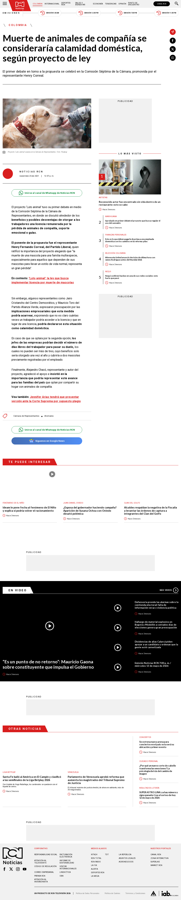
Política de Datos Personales (87, 893)
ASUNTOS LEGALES (127, 858)
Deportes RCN (65, 4)
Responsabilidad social (45, 854)
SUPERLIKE (155, 862)
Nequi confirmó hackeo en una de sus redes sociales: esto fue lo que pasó (131, 277)
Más (169, 590)
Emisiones (11, 13)
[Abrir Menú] (5, 3)
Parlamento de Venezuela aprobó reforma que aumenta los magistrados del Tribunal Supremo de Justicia (96, 779)
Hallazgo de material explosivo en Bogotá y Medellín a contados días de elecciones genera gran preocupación (156, 624)
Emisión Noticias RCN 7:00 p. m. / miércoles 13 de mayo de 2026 (153, 664)
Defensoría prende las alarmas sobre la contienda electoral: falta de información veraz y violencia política (156, 605)
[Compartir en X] (173, 49)
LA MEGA (95, 876)
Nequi (108, 271)
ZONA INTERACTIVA (159, 858)
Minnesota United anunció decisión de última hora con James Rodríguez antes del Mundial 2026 (130, 258)
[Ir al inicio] (20, 5)
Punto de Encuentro (133, 4)
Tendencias (110, 4)
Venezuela (73, 772)
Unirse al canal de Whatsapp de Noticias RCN (47, 193)
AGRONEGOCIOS (126, 862)
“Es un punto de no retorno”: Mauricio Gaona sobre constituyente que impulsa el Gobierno (48, 664)
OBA (61, 876)
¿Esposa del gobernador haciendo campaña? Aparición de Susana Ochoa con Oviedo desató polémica (89, 510)
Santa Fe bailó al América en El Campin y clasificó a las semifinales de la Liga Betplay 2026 (32, 778)
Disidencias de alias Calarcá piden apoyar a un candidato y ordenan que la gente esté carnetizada (156, 644)
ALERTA (94, 869)
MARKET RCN (156, 865)
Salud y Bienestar (80, 4)
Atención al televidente (40, 861)
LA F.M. (94, 865)
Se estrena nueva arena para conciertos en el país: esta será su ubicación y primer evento (156, 745)
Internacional (52, 4)
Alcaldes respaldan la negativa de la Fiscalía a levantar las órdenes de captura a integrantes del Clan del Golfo (150, 510)
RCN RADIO (96, 862)
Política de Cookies (112, 893)
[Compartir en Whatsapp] (173, 58)
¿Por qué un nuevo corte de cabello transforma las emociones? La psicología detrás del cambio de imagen (157, 769)
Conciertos (145, 737)
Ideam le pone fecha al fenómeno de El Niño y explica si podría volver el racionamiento (29, 509)
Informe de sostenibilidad (67, 861)
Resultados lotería (149, 788)
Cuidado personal (148, 761)
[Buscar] (176, 4)
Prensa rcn (39, 876)
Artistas (103, 197)
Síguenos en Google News (46, 441)
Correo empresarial (44, 872)
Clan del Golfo (132, 503)
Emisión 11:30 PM (166, 13)
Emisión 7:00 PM (127, 13)
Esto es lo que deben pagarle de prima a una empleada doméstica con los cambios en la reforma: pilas (129, 240)
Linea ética (65, 872)
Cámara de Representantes (26, 416)
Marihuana (111, 216)
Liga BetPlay (9, 772)
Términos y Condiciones (135, 893)
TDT (107, 854)
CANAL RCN (161, 4)
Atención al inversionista (41, 880)
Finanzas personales (115, 235)
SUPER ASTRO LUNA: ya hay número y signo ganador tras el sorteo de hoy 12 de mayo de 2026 (158, 795)
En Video (17, 590)
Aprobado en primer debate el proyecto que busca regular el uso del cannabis (132, 222)
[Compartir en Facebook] (173, 41)
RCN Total (96, 858)
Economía (98, 4)
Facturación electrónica (66, 855)
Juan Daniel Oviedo (73, 503)
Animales (49, 416)
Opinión (122, 4)
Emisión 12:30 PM (88, 13)
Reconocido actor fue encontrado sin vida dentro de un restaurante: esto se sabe (129, 203)
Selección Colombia (115, 253)
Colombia (37, 4)
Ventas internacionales (68, 867)
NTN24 (94, 854)
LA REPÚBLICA (125, 854)
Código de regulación (45, 866)
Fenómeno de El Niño (13, 503)
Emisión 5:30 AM (49, 13)
